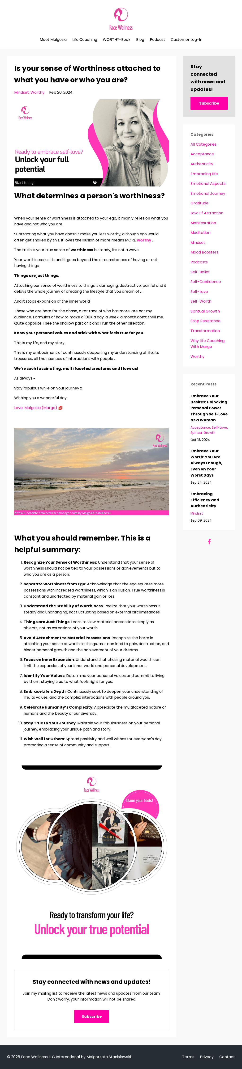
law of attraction (206, 213)
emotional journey (207, 193)
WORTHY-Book (116, 40)
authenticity (201, 164)
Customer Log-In (186, 40)
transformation (205, 331)
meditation (200, 232)
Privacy (207, 1057)
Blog (140, 40)
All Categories (203, 144)
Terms (188, 1057)
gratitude (199, 203)
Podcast (157, 40)
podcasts (199, 262)
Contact (227, 1057)
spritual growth (205, 311)
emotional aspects (207, 183)
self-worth (200, 301)
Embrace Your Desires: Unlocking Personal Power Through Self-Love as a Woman (209, 408)
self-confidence (205, 281)
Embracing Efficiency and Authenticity (204, 500)
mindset (21, 92)
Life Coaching (84, 40)
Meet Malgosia (53, 40)
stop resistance (205, 321)
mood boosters (204, 252)
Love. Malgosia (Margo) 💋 (38, 407)
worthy (37, 92)
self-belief (200, 272)
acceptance (202, 154)
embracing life (204, 174)
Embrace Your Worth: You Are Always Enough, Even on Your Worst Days (206, 463)
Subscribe (92, 1016)
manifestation (203, 223)
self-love (199, 291)
